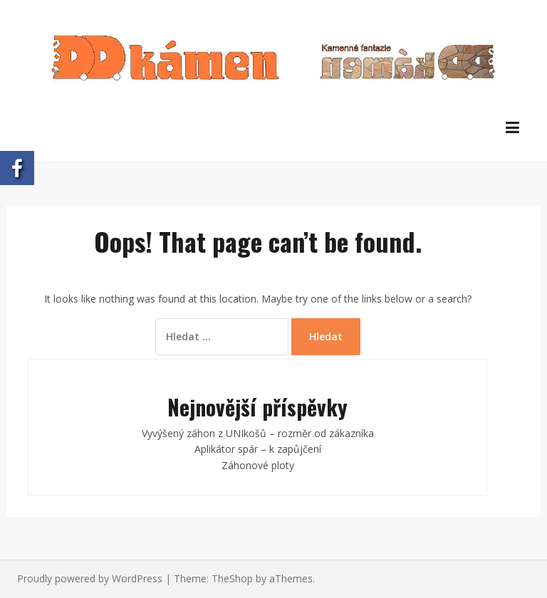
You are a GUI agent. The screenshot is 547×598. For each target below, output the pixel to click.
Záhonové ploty (258, 465)
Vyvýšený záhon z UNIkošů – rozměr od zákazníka (258, 433)
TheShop (232, 578)
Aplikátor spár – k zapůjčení (257, 449)
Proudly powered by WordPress (89, 578)
